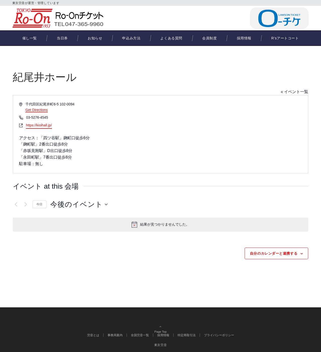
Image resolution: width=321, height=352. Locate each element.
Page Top (160, 324)
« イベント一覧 (294, 92)
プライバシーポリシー (219, 335)
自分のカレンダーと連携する (273, 253)
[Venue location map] (234, 134)
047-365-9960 (222, 18)
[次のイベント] (26, 204)
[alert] (160, 225)
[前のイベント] (16, 204)
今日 (39, 204)
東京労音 (160, 344)
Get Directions (36, 110)
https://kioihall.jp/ (39, 125)
